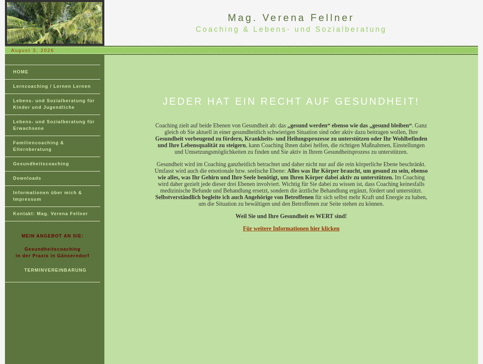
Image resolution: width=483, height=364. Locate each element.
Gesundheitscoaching (41, 163)
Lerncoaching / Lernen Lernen (52, 86)
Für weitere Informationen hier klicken (291, 228)
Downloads (27, 178)
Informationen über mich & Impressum (47, 196)
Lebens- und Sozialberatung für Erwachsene (54, 125)
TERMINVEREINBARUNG (55, 270)
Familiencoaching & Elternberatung (38, 146)
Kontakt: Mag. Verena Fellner (50, 213)
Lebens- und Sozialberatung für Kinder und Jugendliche (54, 104)
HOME (20, 71)
